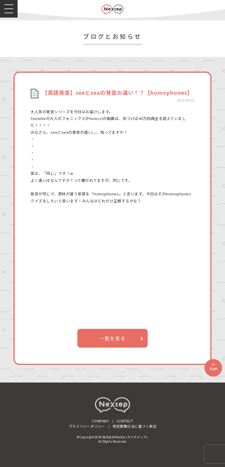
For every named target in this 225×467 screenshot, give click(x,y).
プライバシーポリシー (87, 426)
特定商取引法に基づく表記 (134, 426)
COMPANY (100, 420)
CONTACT (125, 420)
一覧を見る (112, 338)
